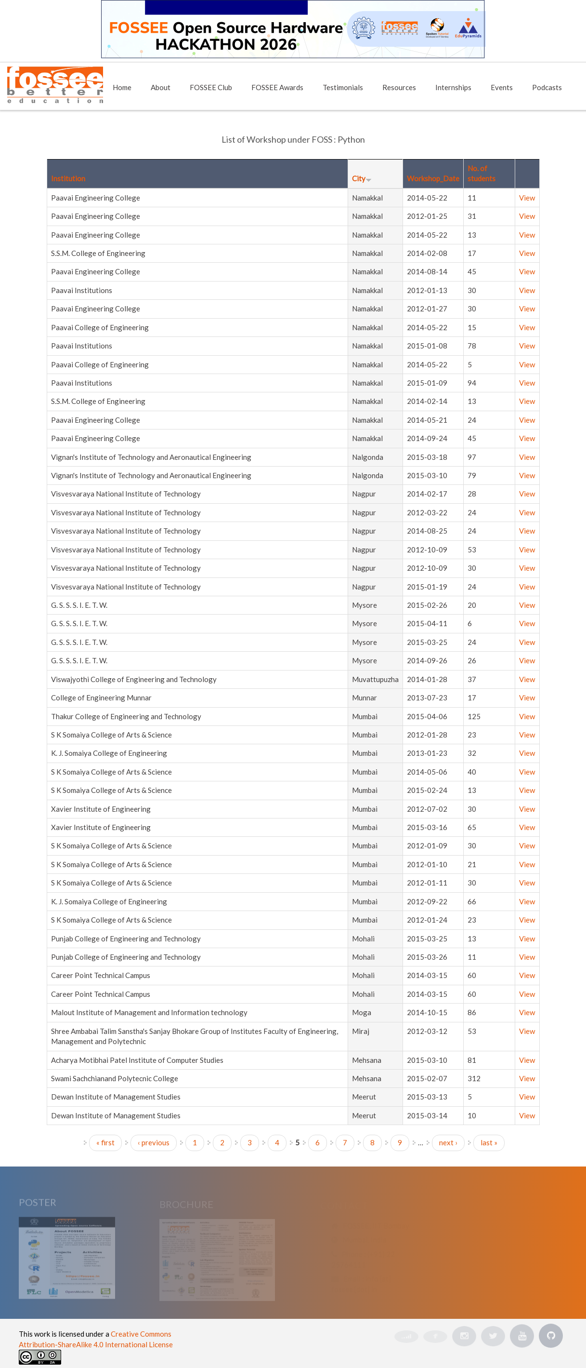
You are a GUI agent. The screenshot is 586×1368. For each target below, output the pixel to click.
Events (502, 87)
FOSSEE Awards (277, 87)
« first (105, 1142)
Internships (453, 87)
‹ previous (153, 1142)
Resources (399, 87)
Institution (68, 178)
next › (448, 1142)
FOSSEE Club (211, 87)
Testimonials (343, 87)
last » (489, 1142)
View (527, 197)
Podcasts (547, 87)
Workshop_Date (433, 178)
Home (122, 87)
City (362, 178)
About (160, 87)
